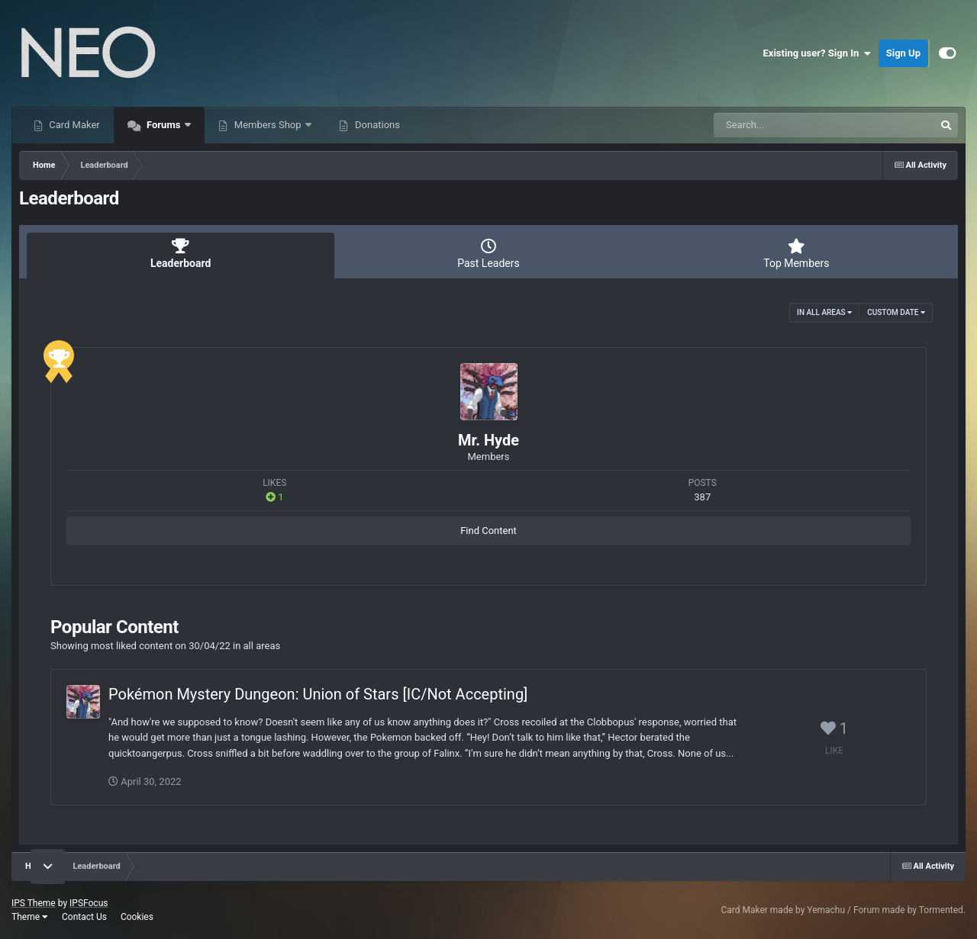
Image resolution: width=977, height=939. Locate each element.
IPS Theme (33, 903)
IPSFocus (88, 903)
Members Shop (268, 124)
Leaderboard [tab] (180, 254)
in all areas (824, 312)
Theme (29, 917)
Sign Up (903, 53)
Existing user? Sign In (817, 53)
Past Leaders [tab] (488, 254)
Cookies (137, 917)
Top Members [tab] (796, 254)
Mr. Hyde (488, 440)
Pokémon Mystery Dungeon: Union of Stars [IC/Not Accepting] (317, 694)
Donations (376, 124)
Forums (163, 124)
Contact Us (84, 917)
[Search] (785, 125)
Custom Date (896, 312)
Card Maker (73, 124)
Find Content (488, 530)
